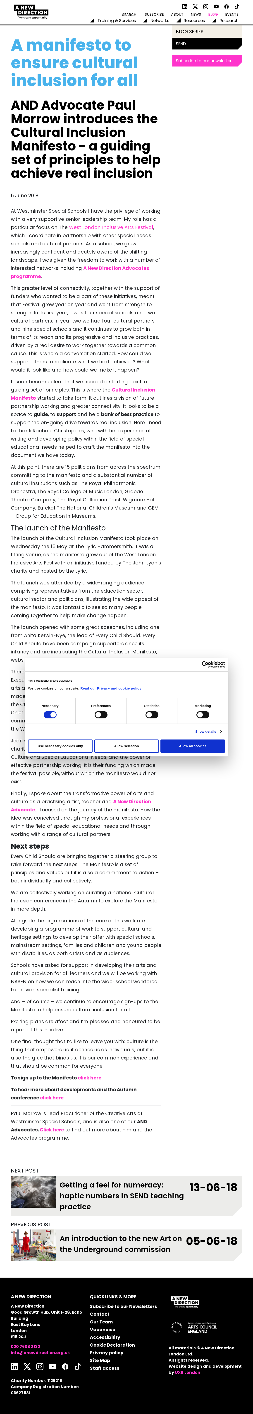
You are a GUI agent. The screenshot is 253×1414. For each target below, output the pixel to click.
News (196, 14)
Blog (213, 14)
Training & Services (117, 20)
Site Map (100, 1360)
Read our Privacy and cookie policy (110, 688)
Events (232, 14)
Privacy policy (107, 1353)
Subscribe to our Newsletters (123, 1306)
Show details (205, 731)
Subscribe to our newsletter (204, 61)
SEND (181, 44)
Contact (100, 1314)
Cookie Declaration (112, 1345)
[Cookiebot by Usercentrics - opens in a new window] (205, 664)
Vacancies (102, 1329)
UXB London (187, 1372)
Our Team (101, 1322)
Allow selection (126, 746)
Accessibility (105, 1337)
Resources (194, 20)
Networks (159, 20)
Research (229, 20)
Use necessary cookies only (60, 746)
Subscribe (154, 14)
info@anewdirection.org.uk (40, 1352)
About (177, 14)
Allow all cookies (192, 746)
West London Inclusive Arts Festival (111, 227)
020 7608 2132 (25, 1346)
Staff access (104, 1368)
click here (52, 1097)
